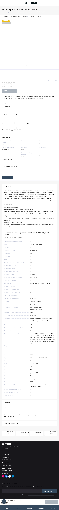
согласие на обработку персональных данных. (41, 495)
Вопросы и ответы (36, 16)
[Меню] (3, 3)
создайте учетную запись (34, 415)
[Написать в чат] (4, 501)
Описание (5, 16)
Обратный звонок (6, 457)
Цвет (3, 129)
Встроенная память (7, 124)
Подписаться (49, 491)
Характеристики (15, 16)
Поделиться (7, 177)
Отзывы (25, 16)
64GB (16, 123)
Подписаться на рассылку (10, 483)
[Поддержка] (56, 3)
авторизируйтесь (17, 415)
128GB (22, 123)
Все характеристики (7, 159)
